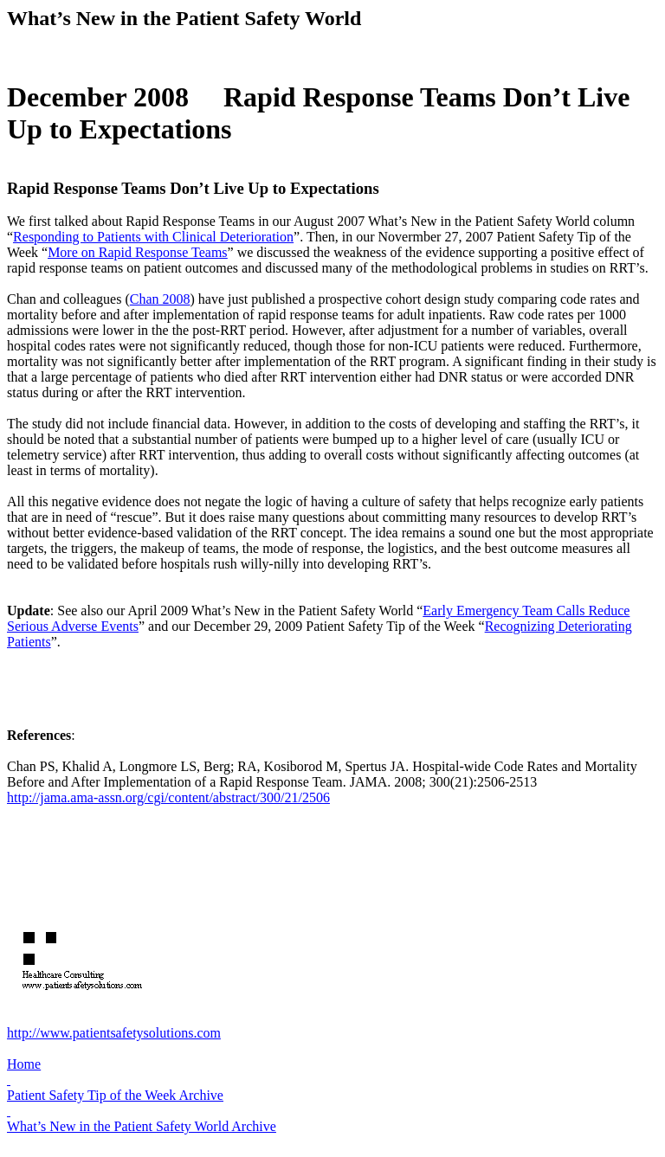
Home (24, 1064)
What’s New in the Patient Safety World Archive (141, 1126)
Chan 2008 (160, 299)
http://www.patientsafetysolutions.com (114, 1032)
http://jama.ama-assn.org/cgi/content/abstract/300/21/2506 (168, 797)
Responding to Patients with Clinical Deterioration (153, 236)
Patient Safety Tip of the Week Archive (115, 1095)
